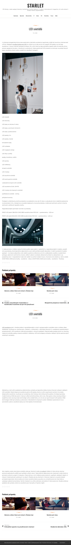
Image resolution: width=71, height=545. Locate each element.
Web (56, 15)
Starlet (35, 5)
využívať (43, 471)
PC (41, 15)
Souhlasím (62, 542)
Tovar (52, 15)
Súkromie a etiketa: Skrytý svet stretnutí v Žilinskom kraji (18, 291)
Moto (37, 15)
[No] (69, 542)
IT (33, 15)
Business (16, 15)
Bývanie (22, 15)
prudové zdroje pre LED (20, 44)
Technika (46, 15)
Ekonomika (29, 15)
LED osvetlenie (6, 327)
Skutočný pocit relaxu (52, 291)
